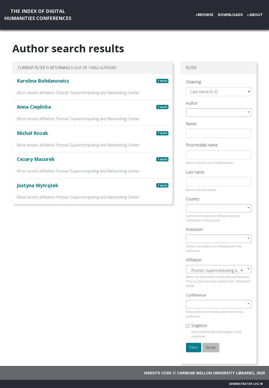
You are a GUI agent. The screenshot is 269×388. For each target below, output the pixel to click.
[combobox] (218, 112)
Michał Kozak (32, 133)
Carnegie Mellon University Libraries (215, 372)
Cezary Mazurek (36, 159)
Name (191, 123)
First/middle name (202, 144)
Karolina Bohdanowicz (43, 81)
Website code (158, 372)
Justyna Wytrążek (37, 185)
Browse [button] (206, 14)
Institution (194, 229)
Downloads (230, 14)
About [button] (256, 14)
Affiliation (194, 259)
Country (192, 198)
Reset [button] (211, 347)
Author (192, 103)
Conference (196, 295)
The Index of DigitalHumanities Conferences (37, 14)
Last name (195, 172)
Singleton (199, 325)
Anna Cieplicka (34, 107)
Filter (193, 347)
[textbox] (218, 270)
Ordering (193, 81)
